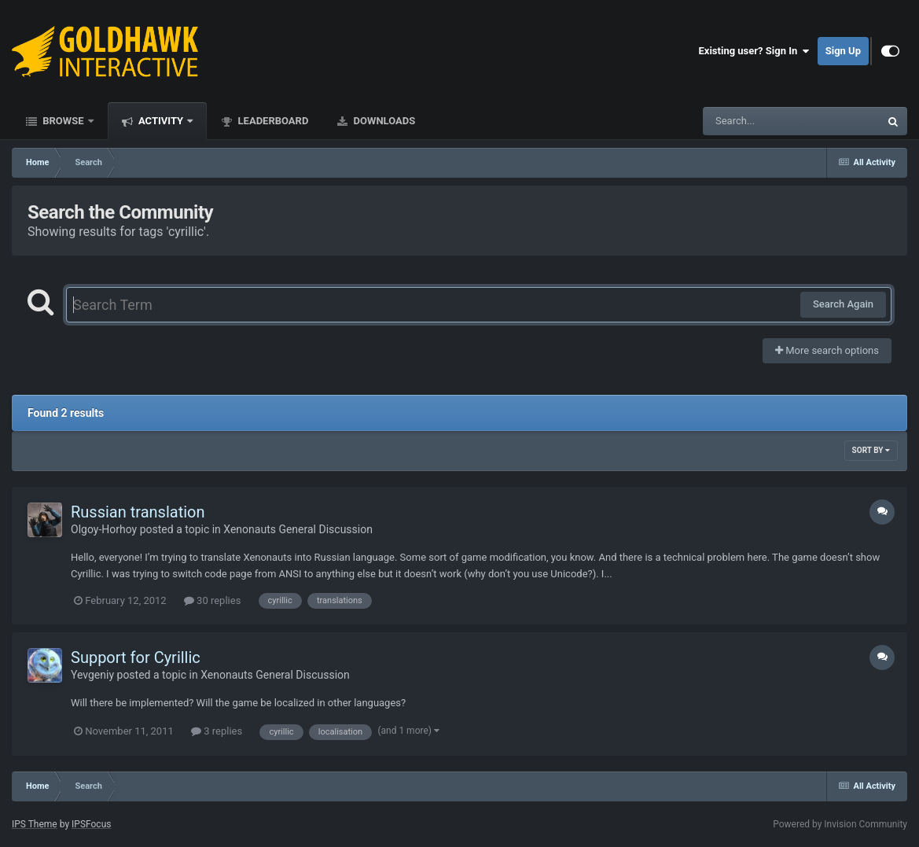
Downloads (383, 121)
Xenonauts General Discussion (298, 529)
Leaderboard (271, 121)
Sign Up (843, 51)
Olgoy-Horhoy (104, 529)
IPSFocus (91, 824)
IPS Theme (34, 824)
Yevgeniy (92, 674)
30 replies (212, 600)
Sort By (871, 450)
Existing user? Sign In (754, 51)
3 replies (216, 731)
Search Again (843, 304)
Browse (63, 121)
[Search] (751, 121)
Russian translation (138, 512)
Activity (161, 121)
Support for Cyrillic (135, 657)
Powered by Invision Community (840, 824)
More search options (827, 350)
